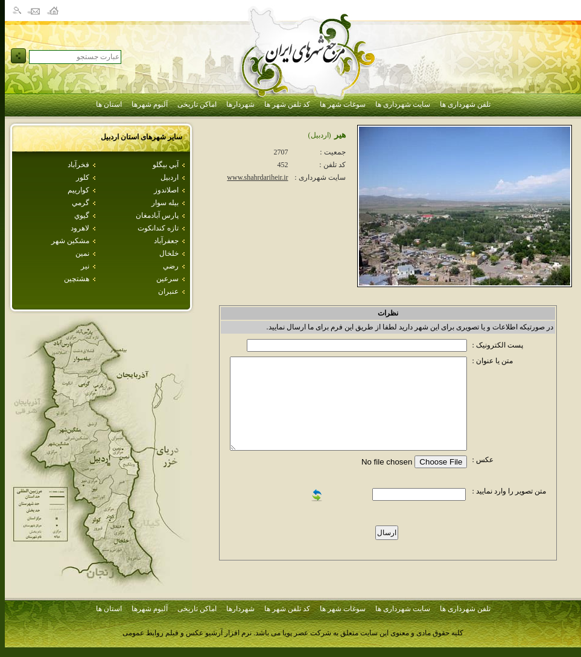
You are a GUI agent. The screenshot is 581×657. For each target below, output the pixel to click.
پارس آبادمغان (157, 215)
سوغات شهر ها (343, 104)
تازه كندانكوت (158, 228)
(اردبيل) (319, 135)
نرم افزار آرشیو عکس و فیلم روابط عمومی (187, 633)
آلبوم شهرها (150, 104)
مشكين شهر (70, 240)
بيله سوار (165, 202)
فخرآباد (78, 164)
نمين (82, 253)
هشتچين (76, 279)
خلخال (169, 253)
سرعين (167, 279)
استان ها (109, 104)
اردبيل (169, 177)
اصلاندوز (166, 190)
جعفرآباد (166, 240)
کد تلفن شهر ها (287, 104)
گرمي (80, 202)
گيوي (81, 215)
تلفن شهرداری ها (465, 104)
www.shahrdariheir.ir (257, 177)
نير (85, 266)
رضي (171, 266)
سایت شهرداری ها (402, 104)
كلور (82, 177)
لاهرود (80, 228)
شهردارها (240, 104)
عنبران (168, 291)
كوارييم (78, 190)
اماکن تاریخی (197, 104)
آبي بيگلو (166, 164)
